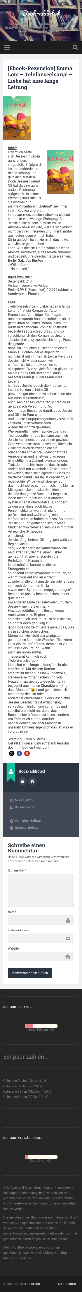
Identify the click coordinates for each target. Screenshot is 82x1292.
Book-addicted (41, 13)
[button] (11, 753)
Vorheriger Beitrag (28, 820)
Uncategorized (25, 807)
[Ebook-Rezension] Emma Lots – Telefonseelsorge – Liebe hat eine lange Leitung (40, 78)
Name (12, 912)
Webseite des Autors (32, 781)
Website (13, 948)
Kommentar (17, 870)
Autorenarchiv (22, 781)
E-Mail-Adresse (18, 930)
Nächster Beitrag (26, 827)
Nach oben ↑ (68, 1284)
